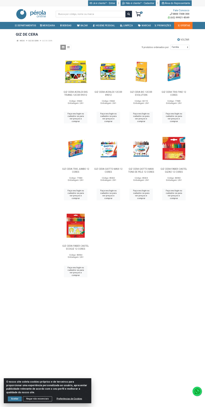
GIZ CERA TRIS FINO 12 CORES (174, 93)
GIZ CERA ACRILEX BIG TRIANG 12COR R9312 (76, 93)
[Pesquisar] (128, 14)
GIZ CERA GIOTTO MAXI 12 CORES (108, 170)
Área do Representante (176, 3)
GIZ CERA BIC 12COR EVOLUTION (141, 93)
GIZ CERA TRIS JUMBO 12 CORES (75, 170)
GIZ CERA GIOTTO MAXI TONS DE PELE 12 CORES (141, 170)
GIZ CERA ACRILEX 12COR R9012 (108, 93)
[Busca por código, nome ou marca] (91, 14)
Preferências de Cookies (69, 401)
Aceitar (14, 401)
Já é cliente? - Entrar (102, 3)
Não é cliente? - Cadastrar (138, 3)
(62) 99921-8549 (178, 17)
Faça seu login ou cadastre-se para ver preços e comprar (76, 117)
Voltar (183, 39)
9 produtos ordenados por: (155, 47)
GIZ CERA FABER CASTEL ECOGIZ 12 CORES (75, 247)
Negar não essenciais (37, 401)
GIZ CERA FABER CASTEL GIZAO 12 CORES (174, 170)
